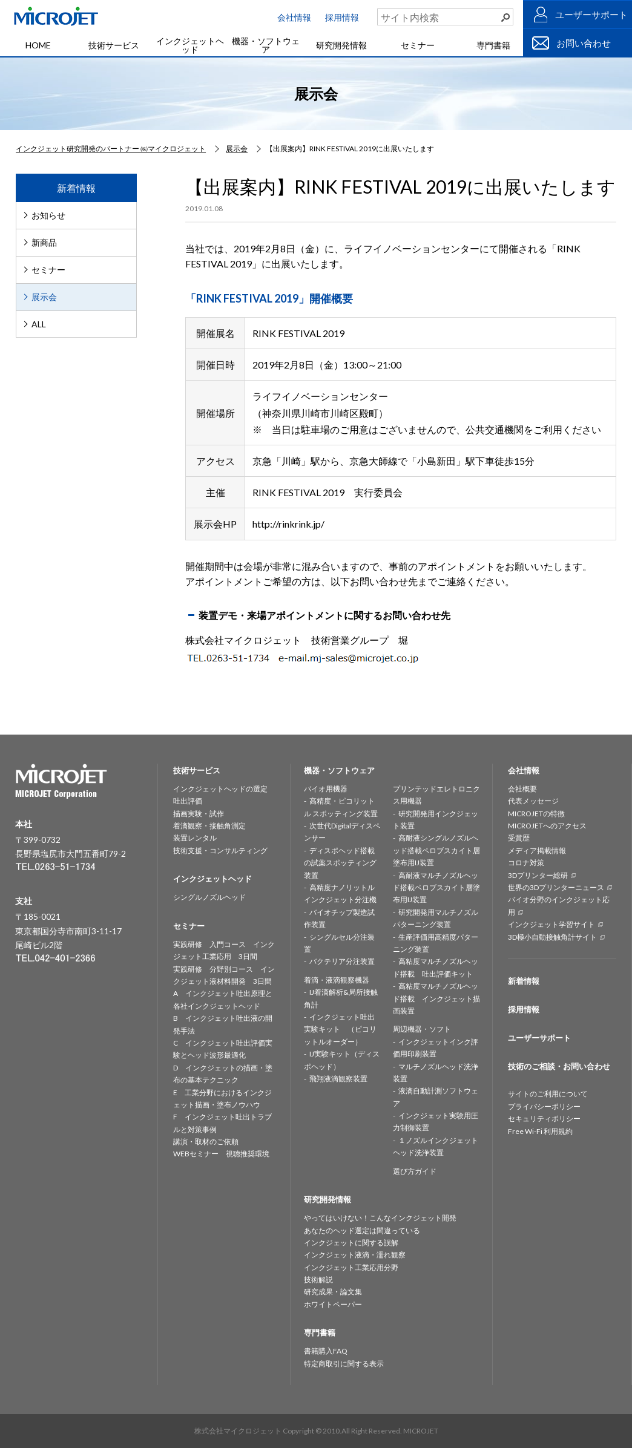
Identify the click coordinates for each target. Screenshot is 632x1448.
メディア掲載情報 (537, 850)
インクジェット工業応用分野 (351, 1267)
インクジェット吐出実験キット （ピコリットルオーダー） (340, 1029)
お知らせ (48, 215)
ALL (38, 324)
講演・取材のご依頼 (206, 1141)
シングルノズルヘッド (209, 897)
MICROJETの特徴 (536, 813)
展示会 (44, 297)
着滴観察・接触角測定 (209, 825)
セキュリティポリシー (544, 1118)
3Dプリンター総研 (538, 875)
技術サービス (113, 45)
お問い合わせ (583, 43)
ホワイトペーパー (333, 1304)
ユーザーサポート (591, 14)
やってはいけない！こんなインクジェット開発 (380, 1217)
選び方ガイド (414, 1171)
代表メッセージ (533, 800)
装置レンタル (195, 837)
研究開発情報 (341, 45)
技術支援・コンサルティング (220, 850)
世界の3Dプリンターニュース (556, 887)
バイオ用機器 (325, 788)
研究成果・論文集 (333, 1291)
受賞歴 (519, 837)
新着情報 (523, 981)
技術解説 (318, 1279)
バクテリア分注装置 (342, 961)
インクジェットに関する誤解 (351, 1242)
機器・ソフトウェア (266, 45)
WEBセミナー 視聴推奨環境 (221, 1153)
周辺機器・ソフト (422, 1029)
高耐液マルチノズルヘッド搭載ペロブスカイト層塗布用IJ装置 (436, 888)
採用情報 (342, 17)
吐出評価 (187, 800)
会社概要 (522, 788)
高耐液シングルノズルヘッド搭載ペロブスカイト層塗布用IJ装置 (436, 850)
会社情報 (294, 17)
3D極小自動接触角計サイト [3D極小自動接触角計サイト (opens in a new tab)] (552, 937)
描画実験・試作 (198, 813)
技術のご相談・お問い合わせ (559, 1066)
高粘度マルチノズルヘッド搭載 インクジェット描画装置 (436, 998)
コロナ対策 (526, 862)
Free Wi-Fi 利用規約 (540, 1131)
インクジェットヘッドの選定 (220, 788)
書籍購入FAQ (325, 1350)
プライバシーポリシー (544, 1106)
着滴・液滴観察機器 (336, 979)
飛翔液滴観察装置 (338, 1078)
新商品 (44, 242)
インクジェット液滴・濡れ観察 (355, 1254)
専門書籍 (493, 45)
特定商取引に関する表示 (344, 1363)
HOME (38, 45)
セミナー (418, 45)
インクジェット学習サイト (551, 924)
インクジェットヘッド (190, 45)
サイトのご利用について (548, 1093)
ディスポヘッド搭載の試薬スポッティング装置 (340, 863)
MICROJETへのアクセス (547, 825)
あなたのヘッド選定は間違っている (362, 1230)
